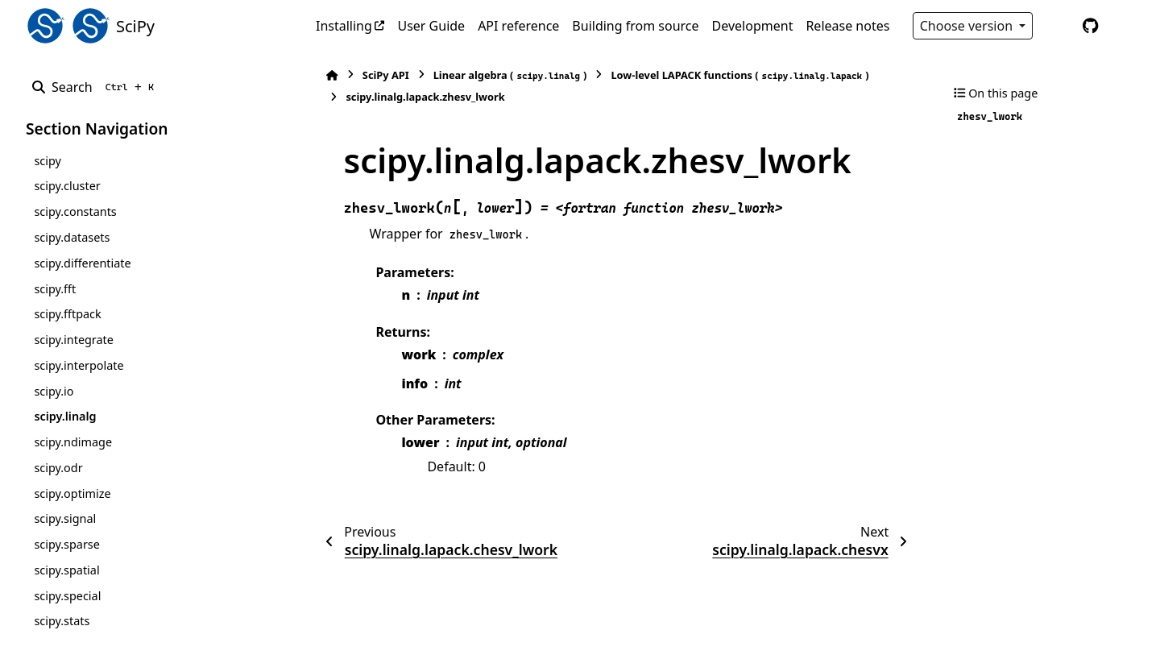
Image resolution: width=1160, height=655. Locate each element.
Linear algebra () (501, 75)
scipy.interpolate (78, 365)
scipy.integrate (74, 339)
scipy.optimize (72, 493)
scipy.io (53, 391)
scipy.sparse (66, 544)
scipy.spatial (66, 570)
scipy (47, 160)
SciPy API (377, 75)
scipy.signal (65, 518)
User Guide (431, 26)
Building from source (635, 26)
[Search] (96, 87)
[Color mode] (1057, 25)
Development (752, 26)
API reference (518, 26)
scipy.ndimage (73, 442)
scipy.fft (55, 288)
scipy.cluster (67, 185)
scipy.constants (75, 211)
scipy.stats (61, 620)
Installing (344, 26)
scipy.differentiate (82, 263)
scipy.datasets (72, 237)
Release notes (847, 26)
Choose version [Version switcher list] (968, 26)
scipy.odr (58, 467)
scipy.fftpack (67, 313)
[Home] (323, 75)
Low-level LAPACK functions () (731, 75)
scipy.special (67, 595)
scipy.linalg (65, 416)
